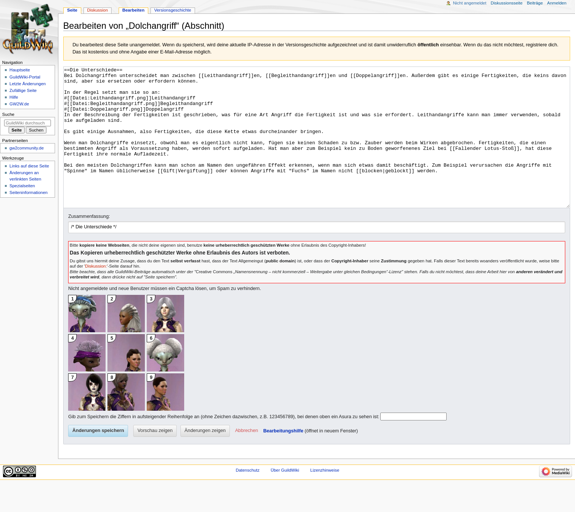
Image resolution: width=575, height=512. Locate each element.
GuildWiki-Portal (24, 77)
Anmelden (557, 3)
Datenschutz (248, 498)
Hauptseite (19, 70)
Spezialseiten (22, 185)
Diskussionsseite (507, 3)
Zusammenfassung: (89, 244)
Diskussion (97, 10)
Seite (72, 10)
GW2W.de (19, 104)
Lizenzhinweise (324, 498)
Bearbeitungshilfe (283, 459)
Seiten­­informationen (28, 192)
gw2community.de (26, 148)
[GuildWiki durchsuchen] (27, 123)
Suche (8, 114)
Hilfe (13, 97)
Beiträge (535, 3)
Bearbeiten (133, 10)
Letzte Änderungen (27, 83)
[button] (246, 459)
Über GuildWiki (285, 498)
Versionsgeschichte (172, 10)
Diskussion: (96, 294)
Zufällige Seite (23, 90)
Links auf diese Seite (29, 166)
